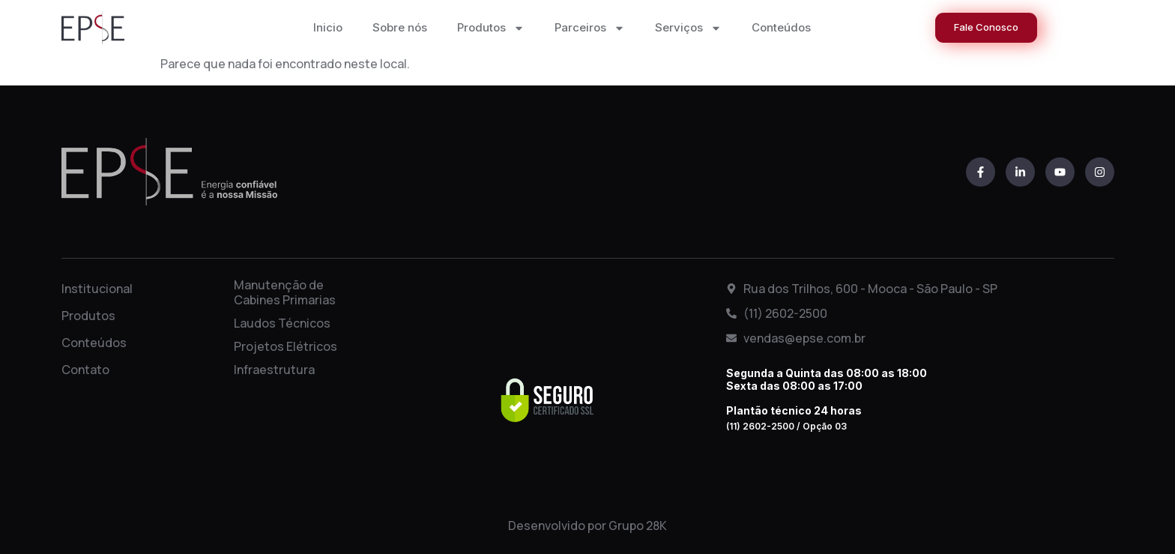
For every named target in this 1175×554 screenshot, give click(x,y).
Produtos (491, 28)
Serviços (688, 28)
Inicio (327, 27)
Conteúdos (781, 27)
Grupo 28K (637, 525)
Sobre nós (399, 27)
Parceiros (590, 28)
